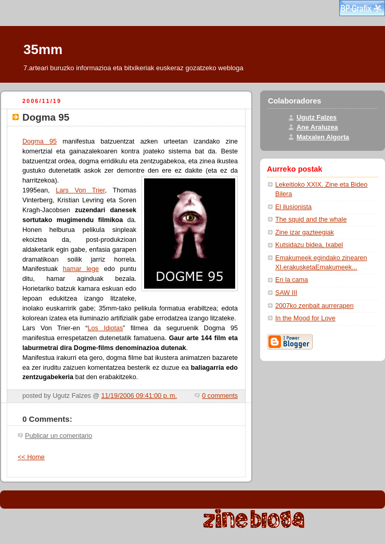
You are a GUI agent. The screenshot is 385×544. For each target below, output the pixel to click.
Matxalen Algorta (323, 137)
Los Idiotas (105, 328)
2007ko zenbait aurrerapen (314, 305)
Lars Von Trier (80, 190)
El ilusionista (293, 207)
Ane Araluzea (317, 127)
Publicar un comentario (58, 435)
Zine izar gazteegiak (304, 232)
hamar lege (81, 269)
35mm (42, 49)
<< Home (31, 457)
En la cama (291, 279)
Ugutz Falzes (317, 117)
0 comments (220, 395)
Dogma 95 (39, 141)
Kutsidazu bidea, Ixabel (309, 245)
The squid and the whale (310, 219)
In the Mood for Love (305, 318)
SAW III (286, 292)
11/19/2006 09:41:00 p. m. (139, 395)
